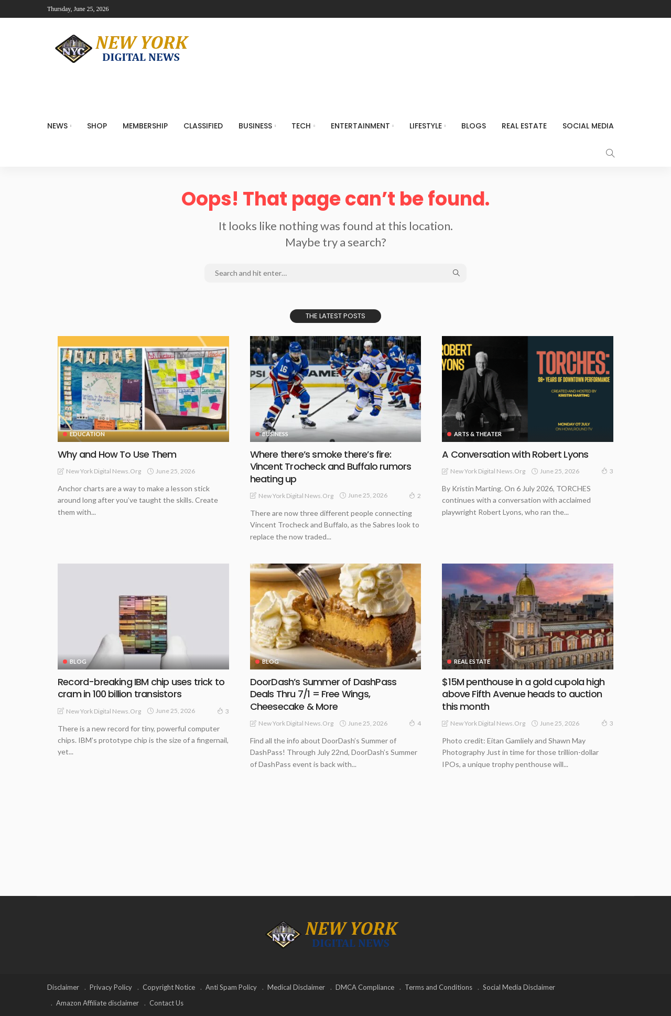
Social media (588, 126)
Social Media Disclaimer (519, 987)
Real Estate (524, 126)
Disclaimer (63, 987)
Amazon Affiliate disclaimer (97, 1003)
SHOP (97, 126)
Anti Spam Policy (231, 987)
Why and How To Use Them (117, 454)
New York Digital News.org (103, 471)
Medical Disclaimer (296, 987)
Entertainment (360, 126)
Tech (301, 126)
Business (255, 126)
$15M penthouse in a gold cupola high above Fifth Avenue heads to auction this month (523, 694)
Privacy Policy (111, 987)
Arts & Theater (478, 434)
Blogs (473, 126)
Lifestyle (425, 126)
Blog (78, 661)
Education (87, 434)
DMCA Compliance (365, 987)
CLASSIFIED (203, 126)
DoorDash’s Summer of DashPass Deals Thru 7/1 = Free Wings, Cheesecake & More (323, 694)
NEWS (57, 126)
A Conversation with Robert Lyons (515, 454)
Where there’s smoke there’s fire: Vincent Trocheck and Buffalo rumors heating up (331, 466)
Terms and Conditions (438, 987)
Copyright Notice (169, 987)
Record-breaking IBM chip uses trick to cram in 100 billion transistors (141, 687)
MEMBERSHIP (145, 126)
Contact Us (166, 1003)
